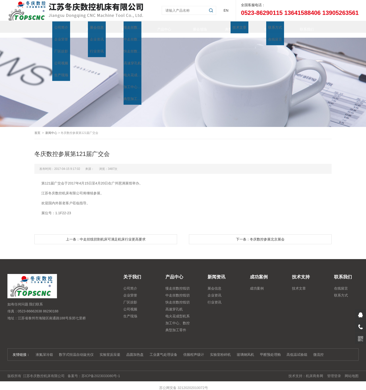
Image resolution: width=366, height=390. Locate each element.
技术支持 (266, 27)
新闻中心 (51, 128)
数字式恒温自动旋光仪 (76, 350)
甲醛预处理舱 (270, 350)
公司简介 (130, 283)
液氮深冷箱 (44, 350)
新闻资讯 (124, 27)
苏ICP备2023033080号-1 (100, 371)
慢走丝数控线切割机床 (177, 284)
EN (226, 10)
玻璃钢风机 (245, 350)
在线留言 (341, 283)
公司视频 (130, 304)
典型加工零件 (230, 27)
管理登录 (334, 371)
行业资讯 (214, 297)
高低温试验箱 (297, 350)
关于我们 (88, 27)
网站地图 (352, 371)
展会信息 (214, 283)
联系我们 (302, 27)
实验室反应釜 (110, 350)
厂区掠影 (130, 297)
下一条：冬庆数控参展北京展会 (260, 234)
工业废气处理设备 (163, 350)
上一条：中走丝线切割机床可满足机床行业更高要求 (106, 234)
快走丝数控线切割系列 (177, 298)
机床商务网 (314, 371)
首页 (52, 27)
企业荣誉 (130, 290)
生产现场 (130, 311)
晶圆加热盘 (135, 350)
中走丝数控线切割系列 (177, 291)
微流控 (318, 350)
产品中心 (159, 27)
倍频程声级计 (193, 350)
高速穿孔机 (174, 304)
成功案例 (257, 283)
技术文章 (299, 283)
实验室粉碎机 (220, 350)
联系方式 (341, 290)
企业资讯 (214, 290)
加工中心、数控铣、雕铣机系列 (177, 319)
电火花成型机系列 (177, 312)
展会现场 (195, 27)
